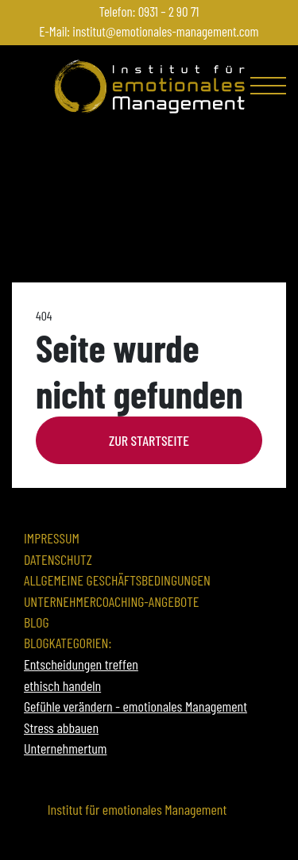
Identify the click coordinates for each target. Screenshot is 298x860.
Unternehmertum (65, 748)
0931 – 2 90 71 (168, 11)
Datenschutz (58, 559)
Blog (36, 622)
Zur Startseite (149, 440)
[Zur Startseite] (149, 86)
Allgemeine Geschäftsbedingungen (117, 580)
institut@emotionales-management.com (165, 31)
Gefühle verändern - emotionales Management (135, 706)
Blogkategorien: (67, 642)
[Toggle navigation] (270, 89)
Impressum (51, 538)
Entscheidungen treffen (81, 664)
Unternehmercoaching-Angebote (111, 601)
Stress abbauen (61, 727)
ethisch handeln (62, 685)
